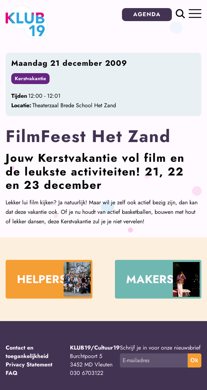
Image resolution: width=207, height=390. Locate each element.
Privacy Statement (29, 364)
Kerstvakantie (30, 78)
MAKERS (163, 279)
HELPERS (54, 279)
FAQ (12, 373)
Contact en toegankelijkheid (27, 352)
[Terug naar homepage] (26, 37)
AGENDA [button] (147, 14)
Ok (194, 360)
